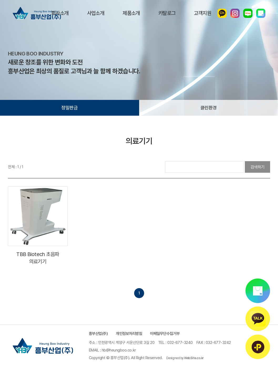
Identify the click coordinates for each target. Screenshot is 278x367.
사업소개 (95, 13)
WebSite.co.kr (194, 358)
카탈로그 (167, 13)
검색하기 (257, 167)
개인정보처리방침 (129, 333)
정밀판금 (69, 107)
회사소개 (60, 13)
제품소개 (131, 13)
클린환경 (208, 107)
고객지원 (202, 13)
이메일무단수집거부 (165, 333)
